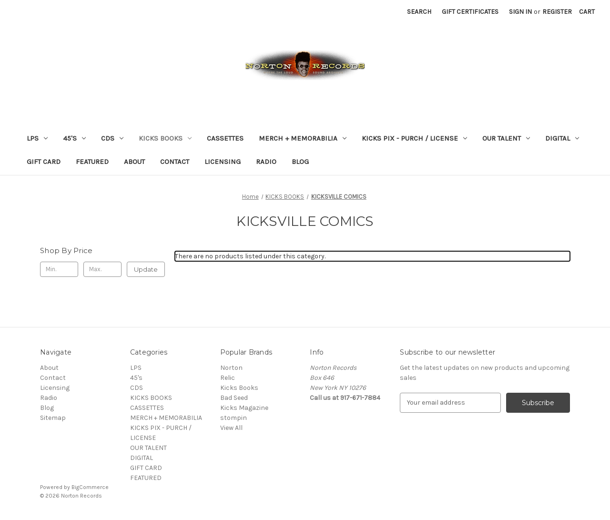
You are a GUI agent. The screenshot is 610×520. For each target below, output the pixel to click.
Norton (231, 368)
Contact (174, 161)
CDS (112, 138)
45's (74, 138)
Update (146, 269)
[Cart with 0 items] (587, 11)
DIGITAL (562, 138)
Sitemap (53, 418)
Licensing (222, 161)
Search (419, 12)
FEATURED (92, 161)
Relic (227, 378)
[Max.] (102, 269)
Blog (300, 161)
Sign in (520, 12)
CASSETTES (225, 138)
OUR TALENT (506, 138)
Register (557, 12)
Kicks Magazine (244, 408)
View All (231, 428)
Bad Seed (234, 398)
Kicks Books (239, 388)
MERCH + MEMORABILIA (302, 138)
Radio (266, 161)
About (134, 161)
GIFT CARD (44, 161)
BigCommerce (90, 487)
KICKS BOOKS (165, 138)
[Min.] (59, 269)
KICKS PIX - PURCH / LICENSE (414, 138)
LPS (37, 138)
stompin (233, 418)
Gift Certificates (470, 12)
